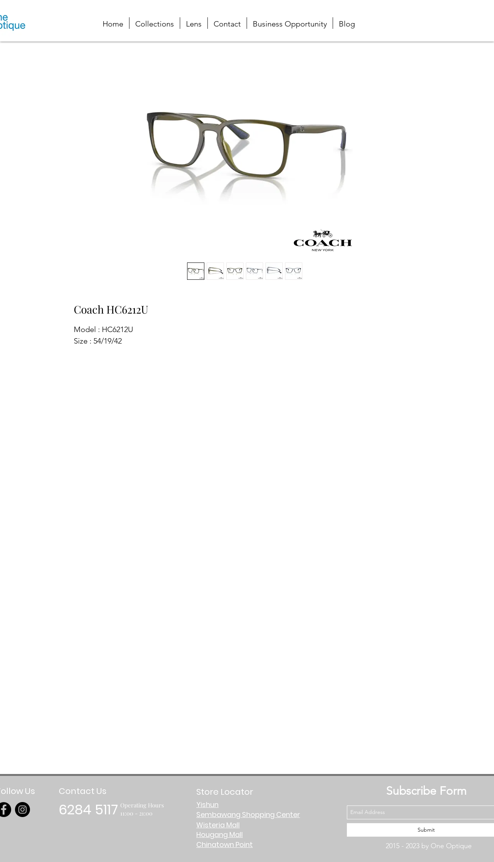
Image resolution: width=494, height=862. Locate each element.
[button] (457, 16)
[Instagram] (22, 809)
